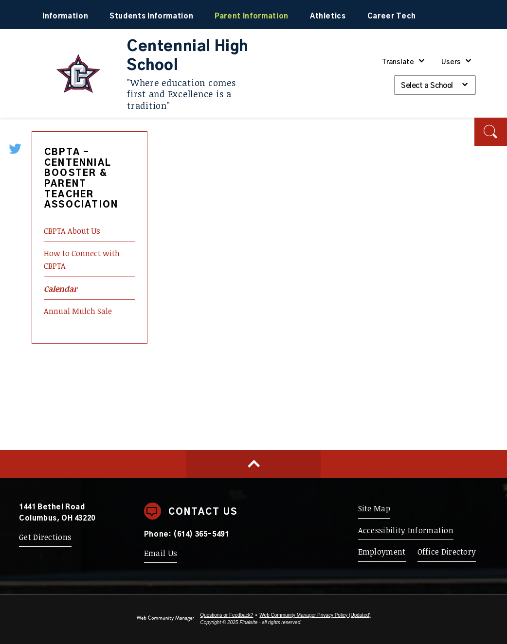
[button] (490, 132)
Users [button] (451, 62)
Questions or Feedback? (226, 615)
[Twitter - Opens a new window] (16, 148)
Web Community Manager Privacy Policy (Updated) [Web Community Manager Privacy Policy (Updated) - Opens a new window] (314, 615)
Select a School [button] (427, 85)
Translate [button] (398, 62)
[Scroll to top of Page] (253, 464)
